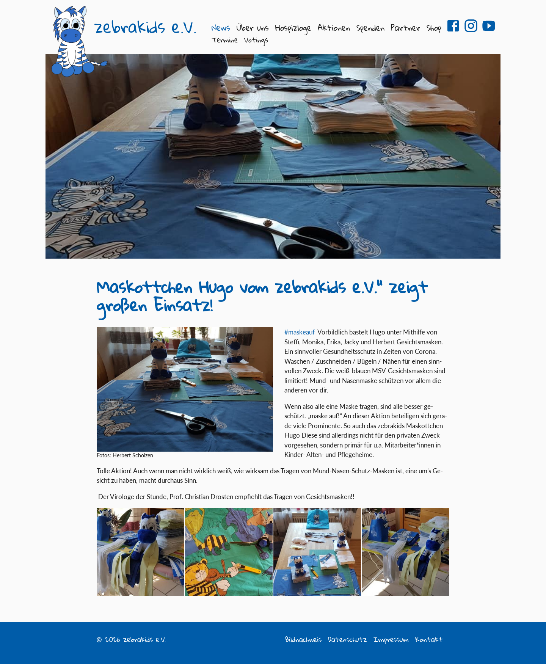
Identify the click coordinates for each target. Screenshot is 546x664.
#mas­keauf (299, 332)
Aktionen (334, 27)
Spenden (370, 27)
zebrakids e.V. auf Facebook (453, 25)
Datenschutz (347, 639)
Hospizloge (293, 27)
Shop (434, 27)
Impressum (391, 639)
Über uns (253, 27)
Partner (405, 27)
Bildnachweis (303, 639)
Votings (256, 39)
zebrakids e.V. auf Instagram (471, 25)
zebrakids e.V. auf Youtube (488, 25)
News (221, 27)
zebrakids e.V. (145, 27)
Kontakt (429, 639)
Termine (225, 39)
